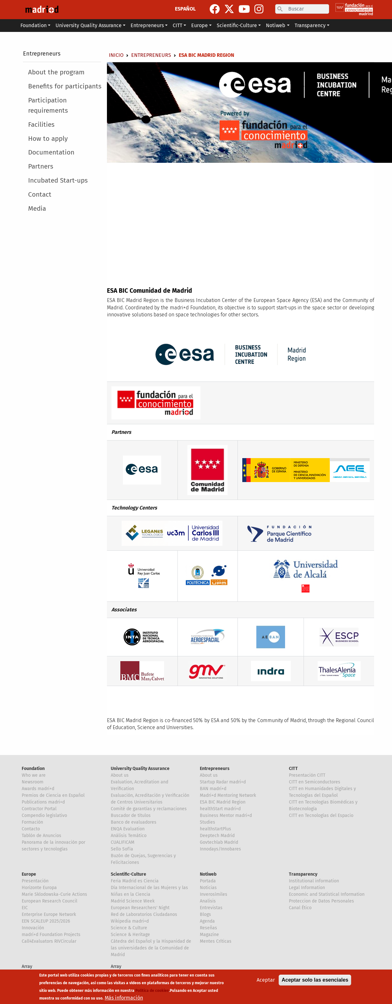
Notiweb (208, 874)
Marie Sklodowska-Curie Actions (54, 894)
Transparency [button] (310, 25)
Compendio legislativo (44, 815)
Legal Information (307, 887)
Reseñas (208, 928)
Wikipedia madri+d (130, 921)
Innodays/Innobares (220, 849)
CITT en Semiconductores (314, 782)
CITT (293, 768)
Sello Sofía (122, 849)
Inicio (116, 55)
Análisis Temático (129, 835)
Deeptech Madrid (217, 835)
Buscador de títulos (131, 815)
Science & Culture (129, 928)
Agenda (207, 921)
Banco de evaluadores (133, 822)
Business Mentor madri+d (226, 815)
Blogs (205, 914)
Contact (39, 195)
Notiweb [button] (275, 25)
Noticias (208, 887)
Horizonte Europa (39, 887)
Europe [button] (199, 25)
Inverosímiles (213, 894)
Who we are (34, 775)
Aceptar (266, 980)
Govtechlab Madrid (219, 842)
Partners (40, 166)
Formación (32, 822)
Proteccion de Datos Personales (321, 901)
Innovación (33, 928)
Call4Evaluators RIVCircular (49, 941)
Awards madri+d (38, 788)
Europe (29, 874)
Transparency (303, 874)
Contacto (31, 829)
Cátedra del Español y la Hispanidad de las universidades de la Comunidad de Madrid (151, 948)
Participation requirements (48, 105)
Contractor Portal (39, 809)
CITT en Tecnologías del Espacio (321, 815)
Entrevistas (211, 907)
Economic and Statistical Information (327, 894)
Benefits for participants (65, 86)
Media (37, 209)
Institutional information (314, 881)
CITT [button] (177, 25)
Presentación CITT (307, 775)
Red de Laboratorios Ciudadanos (144, 914)
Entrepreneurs (41, 53)
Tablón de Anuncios (41, 835)
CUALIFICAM (122, 842)
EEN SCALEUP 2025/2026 (46, 921)
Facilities (41, 125)
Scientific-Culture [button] (237, 25)
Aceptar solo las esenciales (315, 980)
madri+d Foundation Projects (51, 934)
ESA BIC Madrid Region (222, 802)
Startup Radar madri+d (223, 782)
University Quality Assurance (140, 768)
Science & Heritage (130, 934)
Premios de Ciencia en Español (53, 795)
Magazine (209, 934)
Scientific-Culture (128, 874)
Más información (124, 998)
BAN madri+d (213, 788)
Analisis (208, 901)
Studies (207, 822)
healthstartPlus (215, 829)
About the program (56, 72)
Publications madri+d (43, 802)
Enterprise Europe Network (49, 914)
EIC (25, 907)
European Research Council (49, 901)
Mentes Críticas (215, 941)
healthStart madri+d (220, 809)
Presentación (35, 881)
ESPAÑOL (185, 9)
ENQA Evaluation (128, 829)
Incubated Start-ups (58, 181)
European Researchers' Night (140, 907)
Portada (208, 881)
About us (120, 775)
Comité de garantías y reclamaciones (149, 809)
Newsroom (32, 782)
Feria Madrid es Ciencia (135, 881)
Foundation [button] (33, 25)
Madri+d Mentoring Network (228, 795)
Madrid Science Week (133, 901)
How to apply (48, 139)
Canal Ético (300, 907)
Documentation (51, 152)
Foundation (33, 768)
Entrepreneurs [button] (147, 25)
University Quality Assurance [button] (89, 25)
